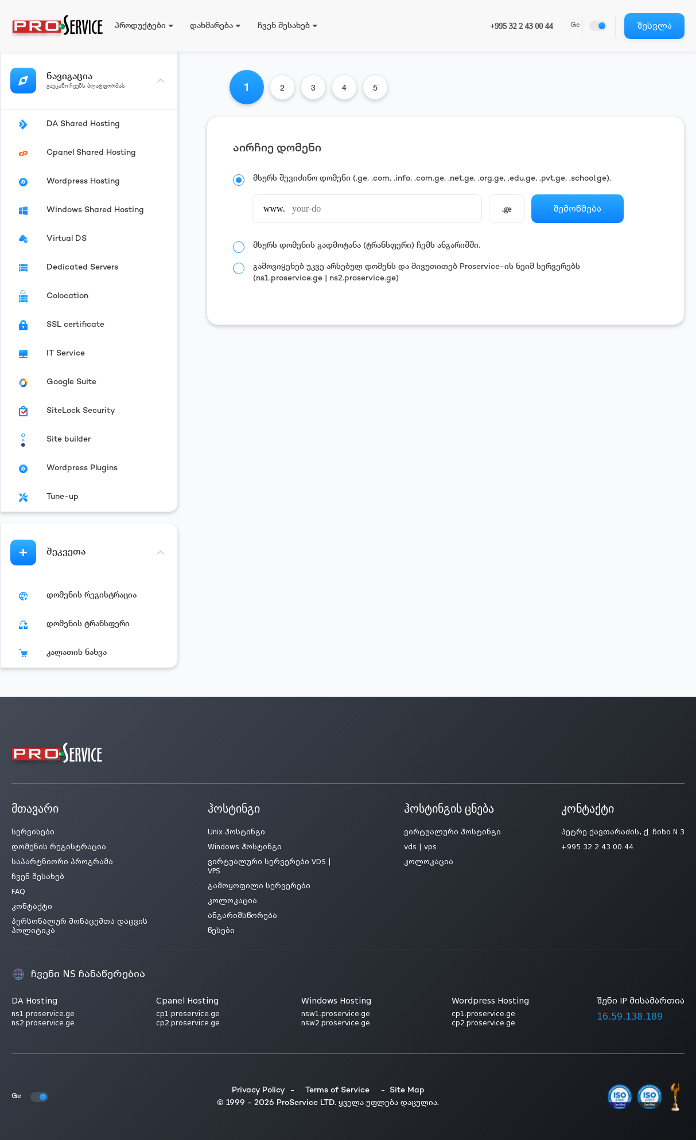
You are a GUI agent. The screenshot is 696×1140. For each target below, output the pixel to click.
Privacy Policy (258, 1090)
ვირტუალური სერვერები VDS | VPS (269, 866)
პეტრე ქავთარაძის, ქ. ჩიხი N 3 (623, 832)
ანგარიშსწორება (242, 916)
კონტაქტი (31, 907)
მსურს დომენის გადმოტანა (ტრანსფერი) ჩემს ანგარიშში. (366, 245)
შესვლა (654, 25)
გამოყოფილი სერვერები (259, 886)
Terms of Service (337, 1090)
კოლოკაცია (232, 901)
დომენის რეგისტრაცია (58, 847)
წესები (221, 931)
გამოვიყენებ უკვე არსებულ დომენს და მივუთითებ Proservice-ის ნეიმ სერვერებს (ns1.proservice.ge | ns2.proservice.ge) (416, 273)
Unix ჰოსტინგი (236, 832)
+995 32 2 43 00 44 (522, 26)
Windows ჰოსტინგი (245, 847)
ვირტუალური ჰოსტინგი (452, 832)
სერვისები (33, 832)
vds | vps (420, 847)
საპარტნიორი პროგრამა (62, 862)
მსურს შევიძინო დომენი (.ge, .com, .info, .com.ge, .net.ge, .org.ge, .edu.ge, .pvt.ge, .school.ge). (432, 178)
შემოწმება (577, 208)
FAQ (18, 892)
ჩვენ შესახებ (37, 877)
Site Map (407, 1090)
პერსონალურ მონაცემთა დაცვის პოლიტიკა (79, 926)
